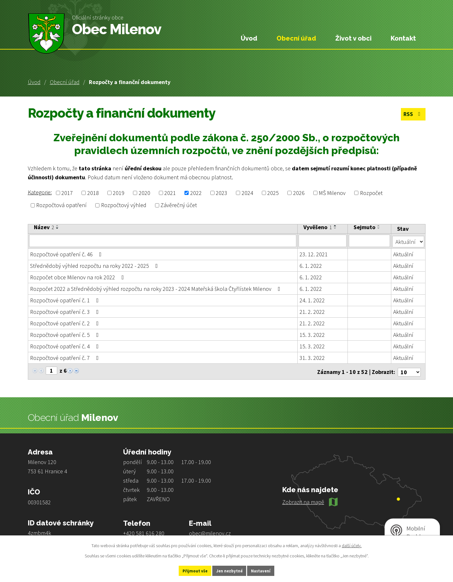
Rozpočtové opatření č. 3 (65, 311)
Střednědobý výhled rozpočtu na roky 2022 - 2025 (95, 265)
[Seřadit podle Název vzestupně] (57, 225)
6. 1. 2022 (311, 265)
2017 (67, 193)
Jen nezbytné (229, 570)
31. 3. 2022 (312, 357)
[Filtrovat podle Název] (163, 241)
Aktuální (403, 253)
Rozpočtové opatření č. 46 (67, 253)
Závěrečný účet (178, 205)
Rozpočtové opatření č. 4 (65, 345)
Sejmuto (365, 227)
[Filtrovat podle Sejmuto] (369, 241)
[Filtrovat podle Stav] (408, 240)
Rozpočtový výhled (123, 205)
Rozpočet (371, 193)
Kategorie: (40, 192)
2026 (299, 193)
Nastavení (268, 570)
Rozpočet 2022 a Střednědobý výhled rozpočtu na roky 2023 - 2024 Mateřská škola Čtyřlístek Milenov (156, 288)
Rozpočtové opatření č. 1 (65, 299)
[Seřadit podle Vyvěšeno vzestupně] (335, 225)
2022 (196, 193)
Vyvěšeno (317, 227)
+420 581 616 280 (143, 531)
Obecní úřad (65, 82)
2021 (170, 193)
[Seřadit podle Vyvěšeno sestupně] (335, 228)
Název (44, 227)
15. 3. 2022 (312, 334)
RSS (412, 115)
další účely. (352, 544)
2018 (93, 193)
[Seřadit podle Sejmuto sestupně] (379, 228)
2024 (247, 193)
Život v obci (353, 38)
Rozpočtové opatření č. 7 (65, 357)
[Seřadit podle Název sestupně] (57, 228)
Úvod (34, 82)
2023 (221, 193)
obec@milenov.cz (210, 531)
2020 (144, 193)
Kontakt (403, 38)
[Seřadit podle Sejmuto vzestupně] (379, 225)
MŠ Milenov (332, 193)
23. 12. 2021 (314, 253)
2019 (118, 193)
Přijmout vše (187, 570)
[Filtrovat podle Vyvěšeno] (323, 241)
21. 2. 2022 (312, 311)
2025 (273, 193)
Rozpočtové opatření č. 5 (65, 334)
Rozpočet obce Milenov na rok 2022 (78, 276)
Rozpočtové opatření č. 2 (65, 322)
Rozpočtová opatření (61, 205)
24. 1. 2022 (312, 299)
